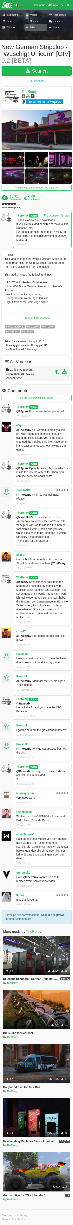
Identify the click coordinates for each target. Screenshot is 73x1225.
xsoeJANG (23, 490)
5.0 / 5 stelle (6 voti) (11, 208)
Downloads (15, 199)
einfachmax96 (25, 834)
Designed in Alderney (14, 1215)
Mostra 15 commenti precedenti (36, 398)
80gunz (21, 425)
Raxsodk (22, 653)
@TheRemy (23, 429)
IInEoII (20, 895)
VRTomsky (23, 872)
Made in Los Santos (14, 1219)
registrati (58, 914)
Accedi (45, 914)
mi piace (35, 199)
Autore (33, 216)
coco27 (21, 554)
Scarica (37, 71)
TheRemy (29, 92)
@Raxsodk (23, 703)
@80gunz (22, 411)
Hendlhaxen (24, 811)
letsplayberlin (25, 793)
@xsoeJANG (24, 517)
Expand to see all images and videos (36, 187)
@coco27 (22, 581)
